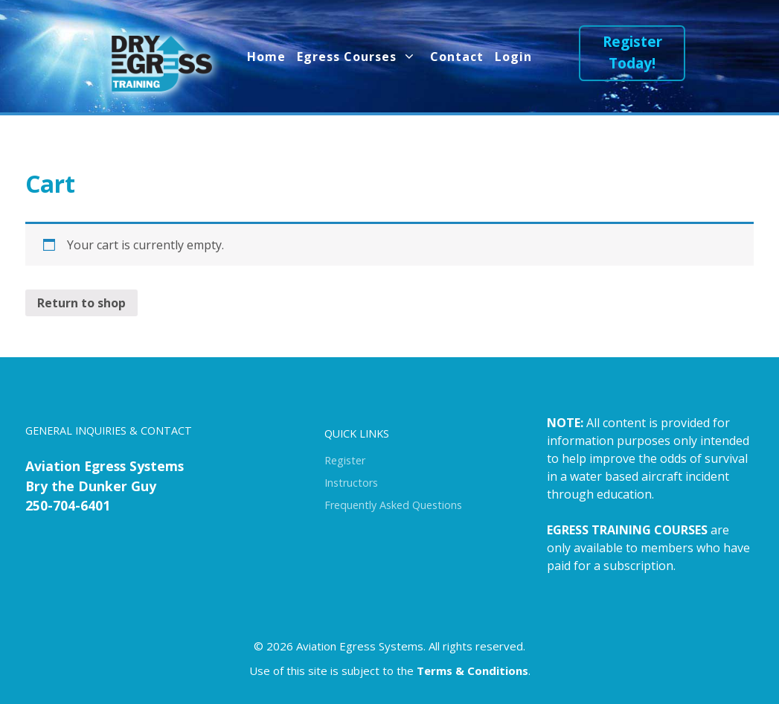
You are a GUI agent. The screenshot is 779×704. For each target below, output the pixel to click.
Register (344, 460)
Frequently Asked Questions (393, 505)
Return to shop (81, 303)
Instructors (351, 483)
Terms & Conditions (472, 670)
